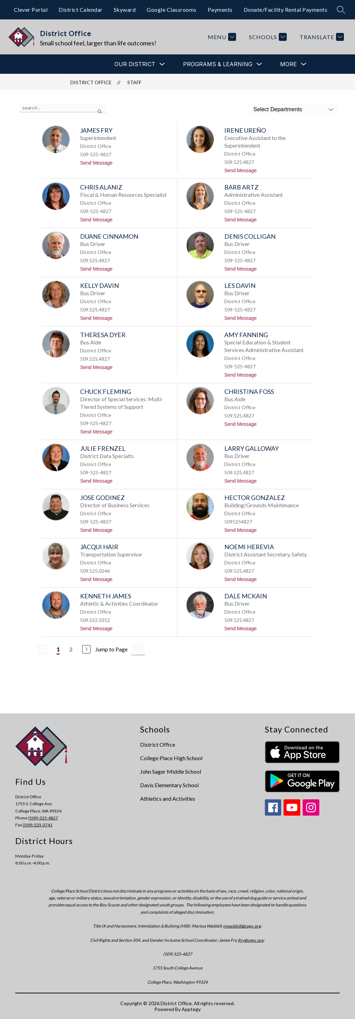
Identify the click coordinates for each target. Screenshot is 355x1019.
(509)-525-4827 (43, 817)
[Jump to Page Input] (138, 649)
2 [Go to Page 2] (70, 649)
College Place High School (171, 758)
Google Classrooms (172, 9)
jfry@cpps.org (250, 940)
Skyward (125, 9)
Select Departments (277, 109)
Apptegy (191, 1009)
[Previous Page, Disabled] (42, 649)
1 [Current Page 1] (58, 649)
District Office (91, 82)
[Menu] (221, 37)
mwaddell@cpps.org (242, 926)
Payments (220, 9)
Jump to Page (111, 649)
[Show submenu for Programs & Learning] (217, 64)
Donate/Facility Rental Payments (286, 9)
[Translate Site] (321, 37)
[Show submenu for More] (288, 64)
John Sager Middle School (170, 771)
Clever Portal (31, 9)
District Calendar (81, 9)
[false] (62, 108)
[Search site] (341, 10)
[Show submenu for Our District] (134, 64)
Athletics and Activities (167, 798)
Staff (134, 82)
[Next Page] (86, 649)
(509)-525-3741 (37, 824)
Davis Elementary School (169, 785)
